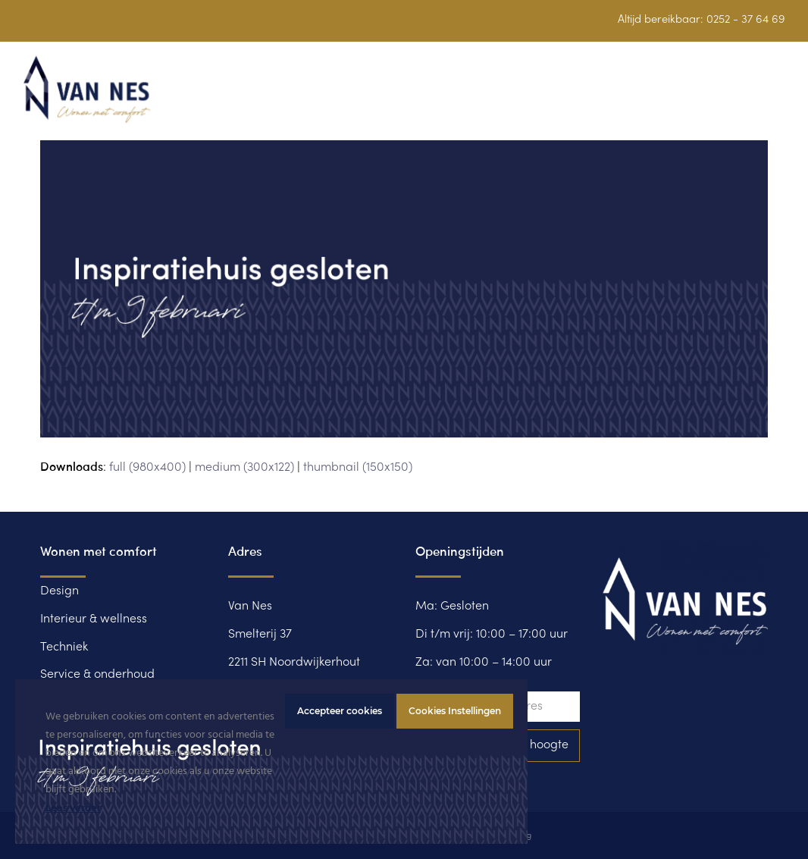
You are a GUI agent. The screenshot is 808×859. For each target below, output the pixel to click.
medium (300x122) (244, 468)
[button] (777, 98)
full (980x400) (147, 468)
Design (59, 591)
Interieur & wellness (93, 619)
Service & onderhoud (97, 675)
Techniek (64, 647)
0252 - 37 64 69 (745, 19)
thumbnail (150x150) (357, 468)
